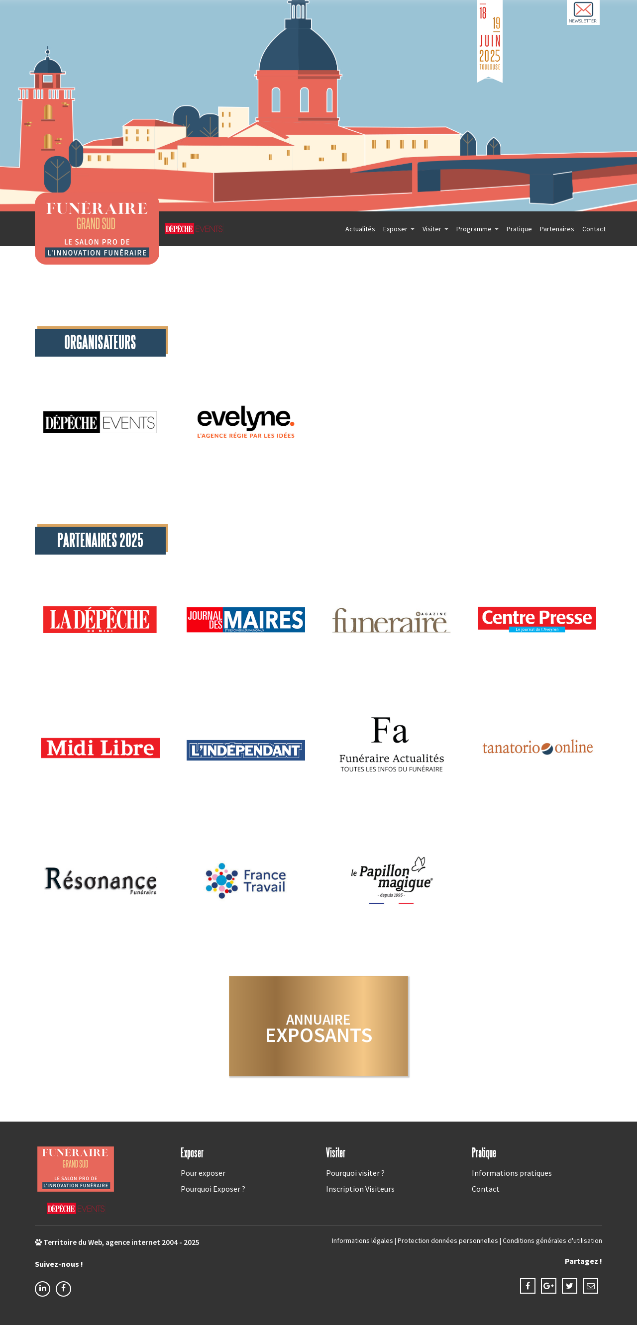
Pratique (519, 228)
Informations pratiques (512, 1173)
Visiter (432, 228)
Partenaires (557, 228)
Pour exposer (203, 1173)
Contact (594, 228)
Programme (474, 228)
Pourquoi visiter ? (355, 1173)
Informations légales (362, 1240)
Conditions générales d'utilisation (552, 1240)
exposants (318, 1028)
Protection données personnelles (448, 1240)
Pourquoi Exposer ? (213, 1189)
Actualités (360, 228)
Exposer (395, 228)
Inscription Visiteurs (360, 1189)
